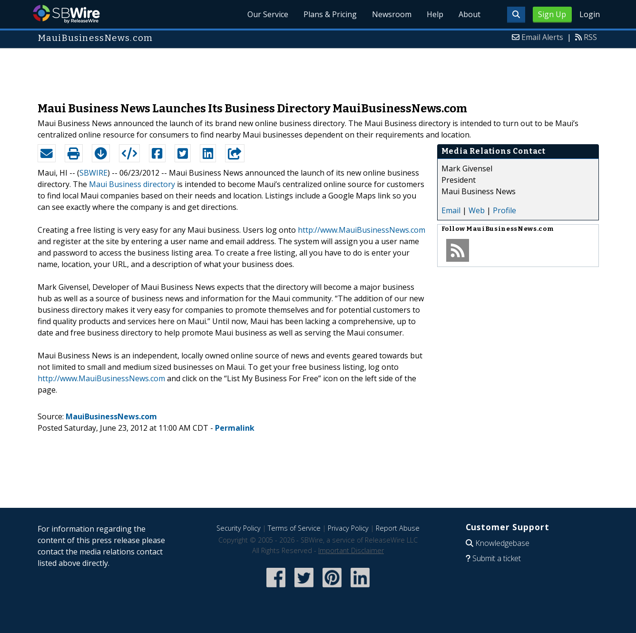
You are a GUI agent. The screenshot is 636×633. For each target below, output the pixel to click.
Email (450, 210)
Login (589, 14)
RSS (590, 37)
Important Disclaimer (351, 550)
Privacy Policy (348, 528)
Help (435, 14)
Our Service (267, 14)
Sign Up (552, 14)
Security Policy (238, 528)
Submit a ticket (496, 558)
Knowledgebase (502, 543)
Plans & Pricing (330, 14)
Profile (504, 210)
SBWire (66, 14)
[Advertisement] (318, 70)
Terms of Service (294, 528)
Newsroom (391, 14)
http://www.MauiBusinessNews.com (361, 230)
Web (477, 210)
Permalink (234, 428)
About (469, 14)
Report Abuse (398, 528)
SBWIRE (93, 173)
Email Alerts (542, 37)
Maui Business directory (132, 184)
